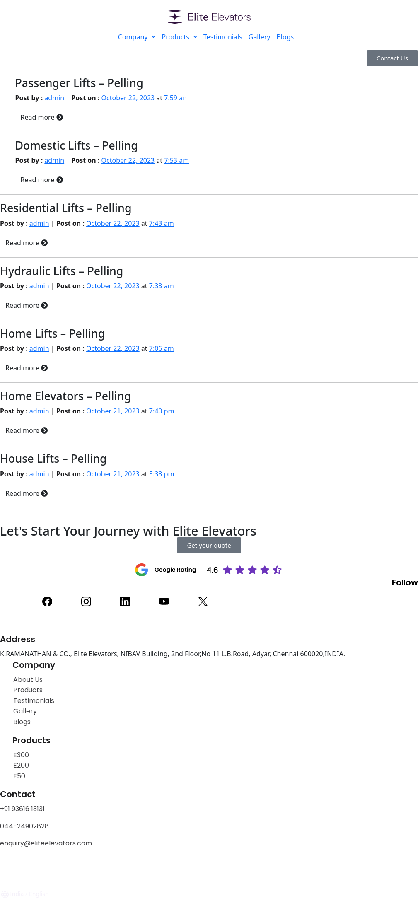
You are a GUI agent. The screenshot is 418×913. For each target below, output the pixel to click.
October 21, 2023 (113, 410)
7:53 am (176, 160)
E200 (21, 765)
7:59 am (176, 97)
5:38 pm (161, 473)
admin (54, 97)
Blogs (285, 37)
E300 (21, 755)
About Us (28, 679)
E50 (19, 776)
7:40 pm (161, 410)
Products (179, 37)
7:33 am (161, 285)
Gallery (260, 37)
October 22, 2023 (128, 97)
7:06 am (161, 348)
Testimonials (222, 37)
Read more (42, 117)
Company (137, 37)
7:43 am (161, 223)
